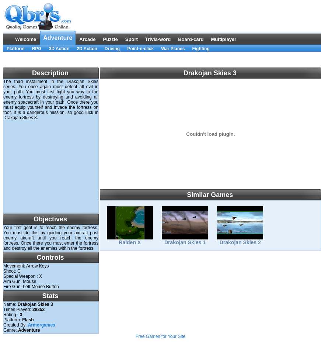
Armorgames (41, 325)
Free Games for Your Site (160, 336)
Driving (112, 48)
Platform (16, 48)
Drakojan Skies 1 (185, 240)
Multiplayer (224, 39)
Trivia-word (158, 39)
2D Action (87, 48)
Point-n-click (140, 48)
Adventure (57, 38)
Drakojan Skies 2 (240, 240)
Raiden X (130, 240)
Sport (131, 39)
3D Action (59, 48)
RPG (37, 48)
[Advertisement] (51, 166)
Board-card (190, 39)
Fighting (200, 48)
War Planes (173, 48)
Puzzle (110, 39)
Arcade (87, 39)
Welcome (25, 39)
